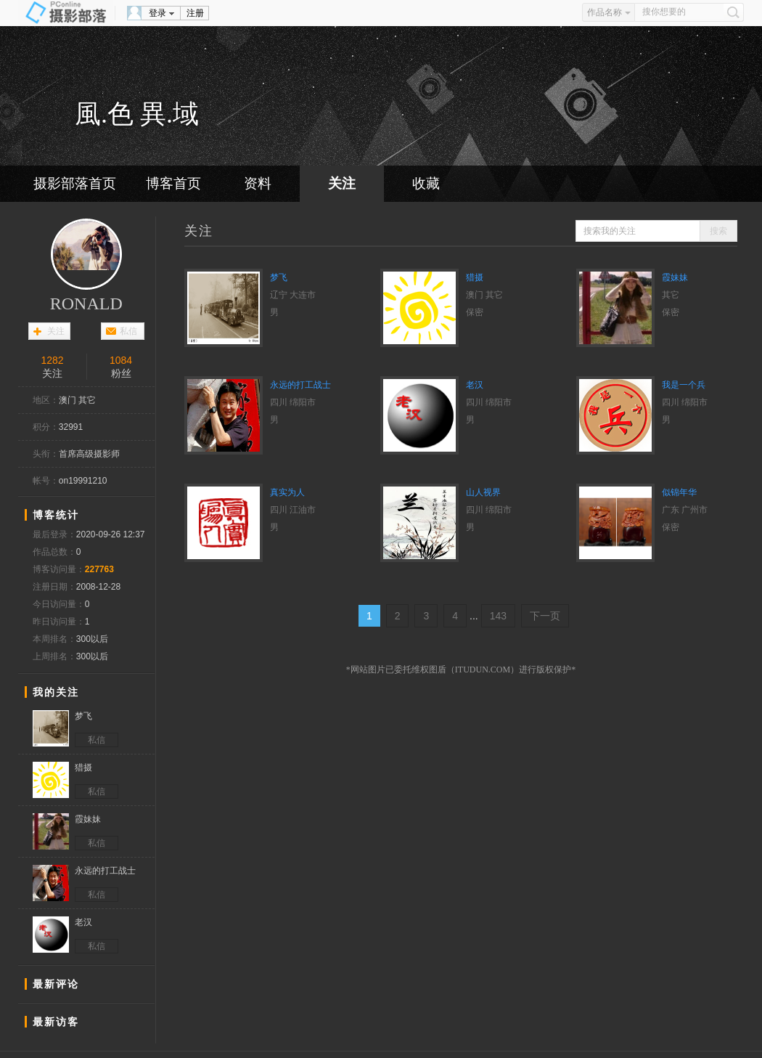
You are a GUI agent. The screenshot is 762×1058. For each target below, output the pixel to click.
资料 (257, 183)
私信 (128, 331)
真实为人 (287, 492)
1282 (52, 360)
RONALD (86, 303)
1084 (121, 360)
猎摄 (474, 277)
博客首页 (173, 183)
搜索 (718, 231)
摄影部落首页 (74, 183)
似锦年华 (679, 492)
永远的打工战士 (300, 385)
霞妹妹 (675, 277)
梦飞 (278, 277)
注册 (195, 13)
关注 (342, 183)
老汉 (474, 385)
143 (498, 616)
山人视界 (483, 492)
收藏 (426, 183)
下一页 (545, 616)
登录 (157, 13)
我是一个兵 (683, 385)
